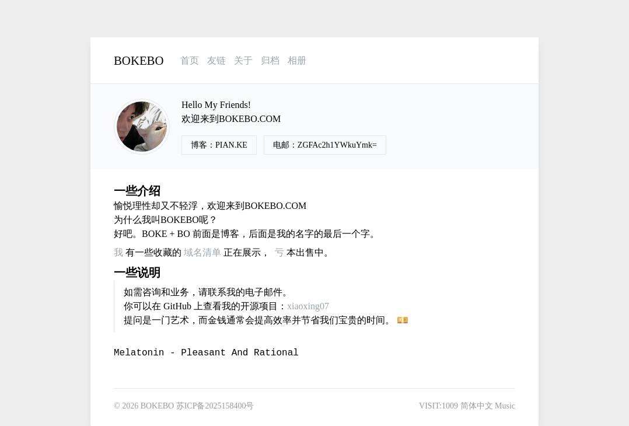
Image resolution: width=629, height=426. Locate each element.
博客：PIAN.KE (219, 145)
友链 (216, 60)
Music (505, 405)
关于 (243, 60)
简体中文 (476, 405)
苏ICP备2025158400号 (215, 405)
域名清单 (202, 252)
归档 (270, 60)
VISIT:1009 (438, 405)
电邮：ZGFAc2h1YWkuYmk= (325, 145)
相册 (297, 60)
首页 (189, 60)
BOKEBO (139, 60)
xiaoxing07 (308, 306)
